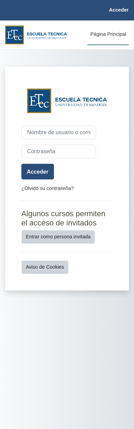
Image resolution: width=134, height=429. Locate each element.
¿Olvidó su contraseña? (47, 188)
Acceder (119, 10)
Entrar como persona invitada (58, 236)
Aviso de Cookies (45, 267)
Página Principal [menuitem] (108, 34)
